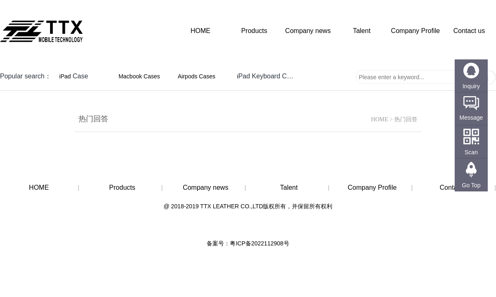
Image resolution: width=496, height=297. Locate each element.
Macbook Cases (139, 76)
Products (254, 30)
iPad (65, 76)
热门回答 (405, 119)
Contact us (469, 30)
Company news (308, 30)
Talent (362, 30)
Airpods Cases (196, 76)
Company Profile (415, 30)
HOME (200, 30)
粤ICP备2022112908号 (259, 243)
